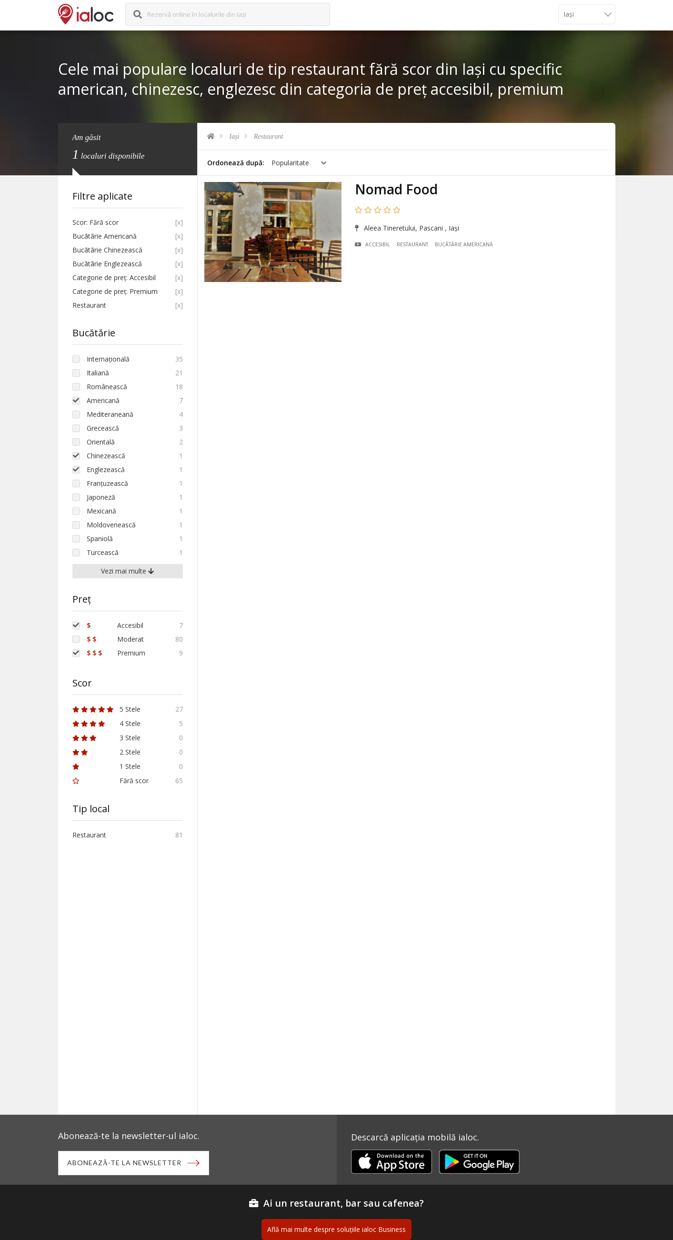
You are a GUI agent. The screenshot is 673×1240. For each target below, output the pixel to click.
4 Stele (106, 723)
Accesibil (373, 245)
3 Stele (106, 737)
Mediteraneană (110, 414)
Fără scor (110, 780)
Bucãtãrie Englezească (107, 263)
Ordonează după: (235, 162)
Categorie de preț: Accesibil (114, 277)
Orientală (101, 441)
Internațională (108, 358)
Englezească (106, 469)
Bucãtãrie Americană (465, 245)
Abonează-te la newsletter (125, 1163)
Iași (235, 136)
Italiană (98, 372)
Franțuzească (107, 483)
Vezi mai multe (127, 570)
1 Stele (106, 766)
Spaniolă (100, 538)
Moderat (115, 639)
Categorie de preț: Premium (115, 291)
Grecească (103, 428)
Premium (116, 652)
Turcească (103, 552)
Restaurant (268, 136)
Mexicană (101, 510)
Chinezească (106, 455)
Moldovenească (111, 524)
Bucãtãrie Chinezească (107, 249)
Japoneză (101, 497)
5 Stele (106, 709)
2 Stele (106, 751)
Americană (103, 400)
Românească (107, 386)
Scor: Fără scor (95, 222)
